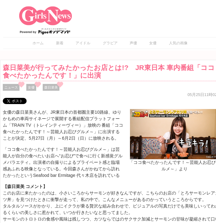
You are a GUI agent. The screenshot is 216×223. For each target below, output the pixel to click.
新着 (59, 43)
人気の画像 (178, 43)
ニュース (11, 87)
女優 (153, 43)
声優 (133, 43)
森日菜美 (51, 87)
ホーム (38, 43)
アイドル (83, 43)
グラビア (110, 43)
